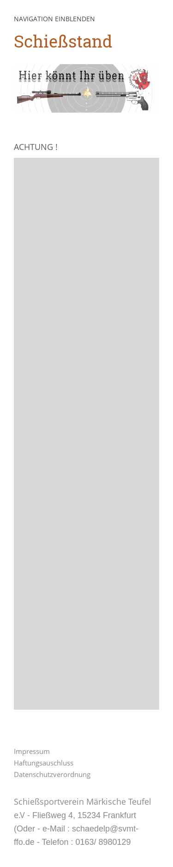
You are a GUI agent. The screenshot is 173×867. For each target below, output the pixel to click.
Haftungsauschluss (43, 762)
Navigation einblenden (54, 18)
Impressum (32, 751)
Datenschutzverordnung (52, 774)
